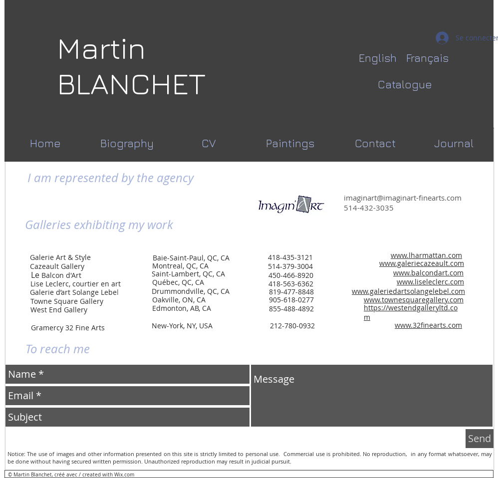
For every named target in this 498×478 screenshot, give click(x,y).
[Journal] (454, 143)
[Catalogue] (405, 84)
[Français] (427, 58)
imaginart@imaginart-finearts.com (403, 198)
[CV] (208, 143)
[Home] (45, 143)
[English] (378, 58)
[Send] (480, 438)
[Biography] (127, 143)
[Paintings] (290, 143)
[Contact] (375, 143)
